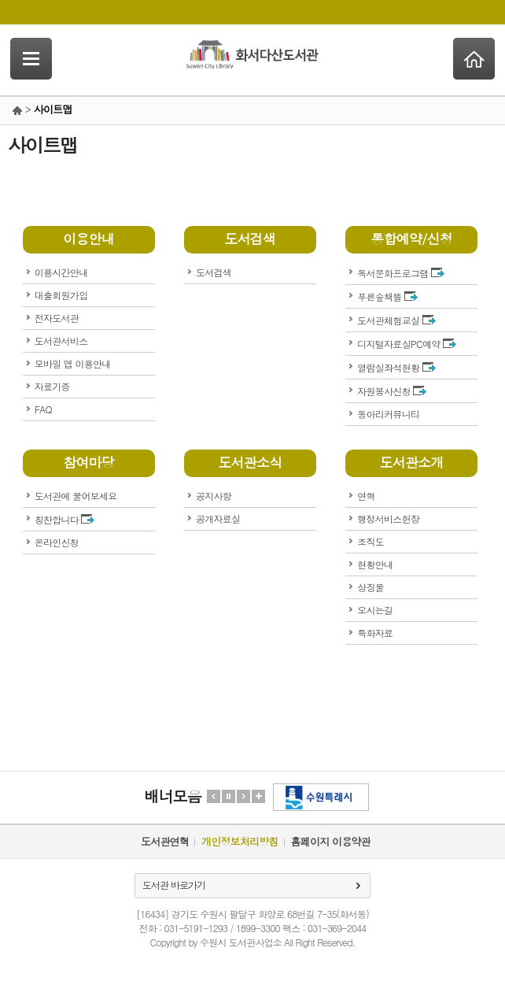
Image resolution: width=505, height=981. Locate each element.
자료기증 (52, 386)
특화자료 (375, 632)
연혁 (366, 495)
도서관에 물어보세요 (76, 495)
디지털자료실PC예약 (406, 343)
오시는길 (375, 609)
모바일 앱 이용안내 (73, 363)
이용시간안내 (61, 272)
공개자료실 (218, 518)
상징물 (370, 587)
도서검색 (213, 272)
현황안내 (375, 564)
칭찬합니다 (65, 519)
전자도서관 (57, 317)
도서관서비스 (61, 340)
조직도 (370, 541)
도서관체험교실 (396, 320)
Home (474, 59)
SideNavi (31, 59)
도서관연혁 (165, 841)
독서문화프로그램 (400, 272)
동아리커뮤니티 (388, 413)
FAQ (43, 409)
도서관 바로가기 (173, 884)
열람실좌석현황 (396, 367)
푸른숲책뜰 (387, 296)
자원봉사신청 (391, 391)
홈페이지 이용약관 (330, 841)
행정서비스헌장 (388, 518)
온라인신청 (57, 542)
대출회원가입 (61, 295)
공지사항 (213, 495)
